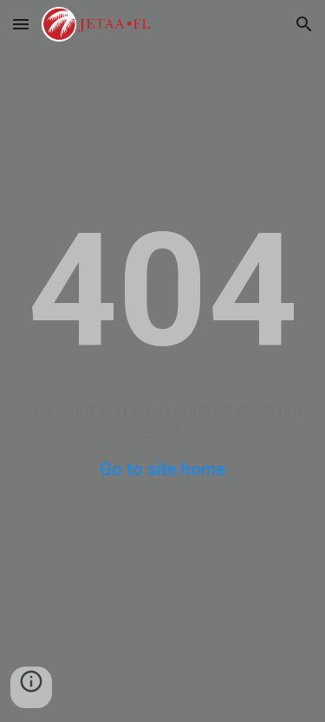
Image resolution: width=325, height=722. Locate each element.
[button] (21, 24)
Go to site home (162, 469)
